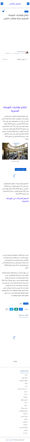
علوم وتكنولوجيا (23, 410)
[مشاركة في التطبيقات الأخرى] (7, 309)
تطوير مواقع (24, 399)
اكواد (26, 383)
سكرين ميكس (15, 4)
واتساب (25, 430)
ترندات (25, 394)
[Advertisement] (15, 35)
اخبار (26, 11)
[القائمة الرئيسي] (28, 3)
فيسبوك (25, 413)
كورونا (25, 419)
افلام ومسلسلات (23, 380)
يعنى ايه (25, 433)
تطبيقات (25, 397)
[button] (21, 309)
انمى (26, 386)
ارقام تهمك (24, 377)
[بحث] (2, 3)
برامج (25, 391)
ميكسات (25, 424)
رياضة (25, 405)
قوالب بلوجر (24, 416)
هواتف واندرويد (23, 427)
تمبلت (25, 402)
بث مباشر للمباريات (22, 388)
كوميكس (25, 422)
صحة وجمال (24, 408)
